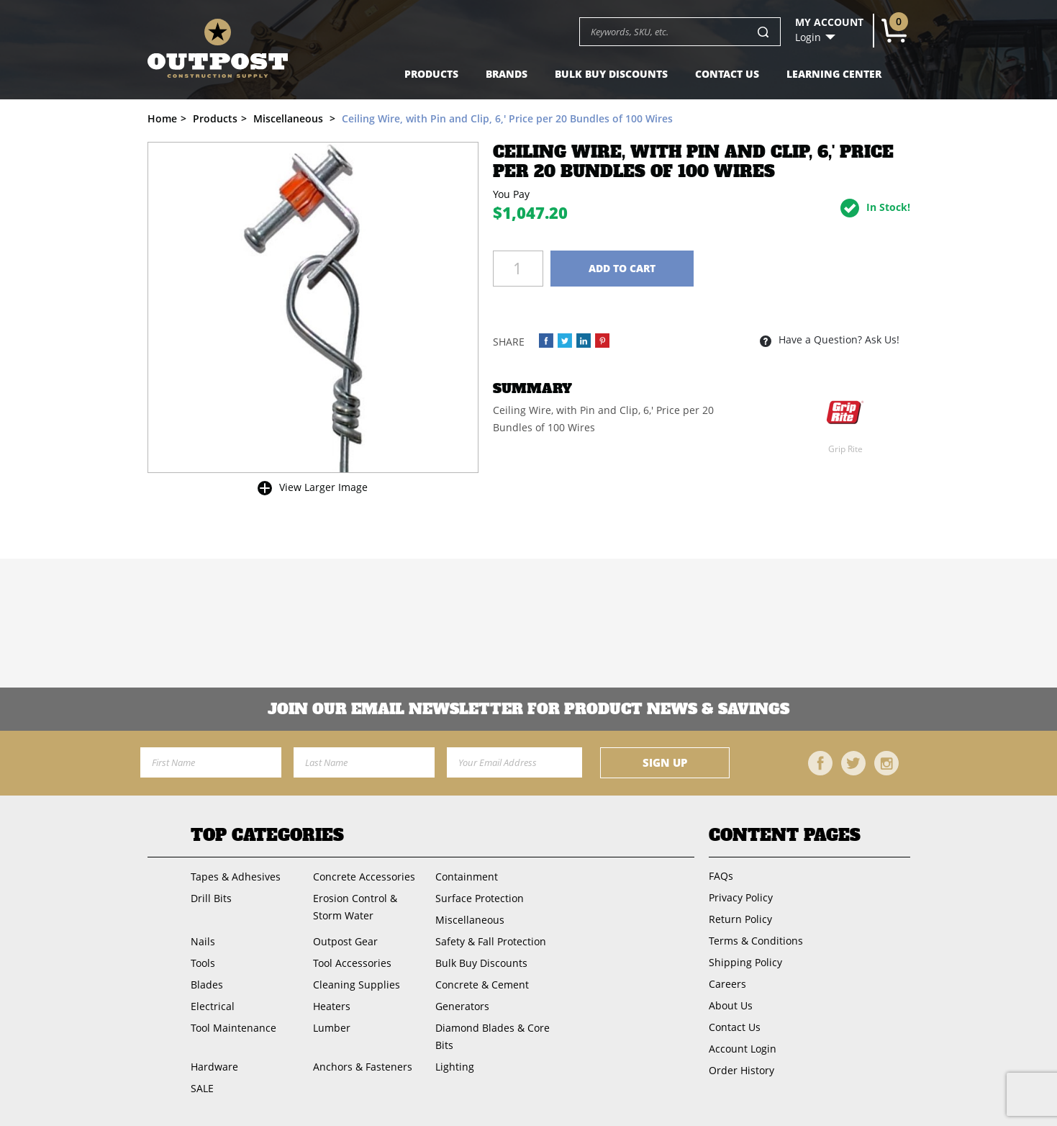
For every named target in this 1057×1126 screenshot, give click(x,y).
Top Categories (267, 835)
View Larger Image (323, 487)
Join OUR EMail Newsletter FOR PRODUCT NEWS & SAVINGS (528, 709)
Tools (203, 963)
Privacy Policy (741, 897)
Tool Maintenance (233, 1028)
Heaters (331, 1006)
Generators (462, 1006)
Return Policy (740, 919)
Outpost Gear (345, 941)
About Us (731, 1005)
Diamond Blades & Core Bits (492, 1036)
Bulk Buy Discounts (611, 74)
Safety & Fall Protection (490, 941)
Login (808, 37)
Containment (466, 876)
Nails (203, 941)
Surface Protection (479, 898)
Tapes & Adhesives (236, 876)
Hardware (214, 1066)
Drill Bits (211, 898)
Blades (207, 984)
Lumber (331, 1028)
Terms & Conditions (756, 940)
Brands (506, 74)
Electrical (213, 1006)
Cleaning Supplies (356, 984)
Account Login (742, 1048)
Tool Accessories (352, 963)
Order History (741, 1070)
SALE (202, 1088)
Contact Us (727, 74)
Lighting (454, 1066)
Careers (727, 984)
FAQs (721, 876)
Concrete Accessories (364, 876)
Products (431, 74)
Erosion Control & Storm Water (355, 906)
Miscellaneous (469, 920)
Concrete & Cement (482, 984)
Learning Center (833, 74)
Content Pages (785, 835)
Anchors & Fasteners (362, 1066)
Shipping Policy (745, 962)
